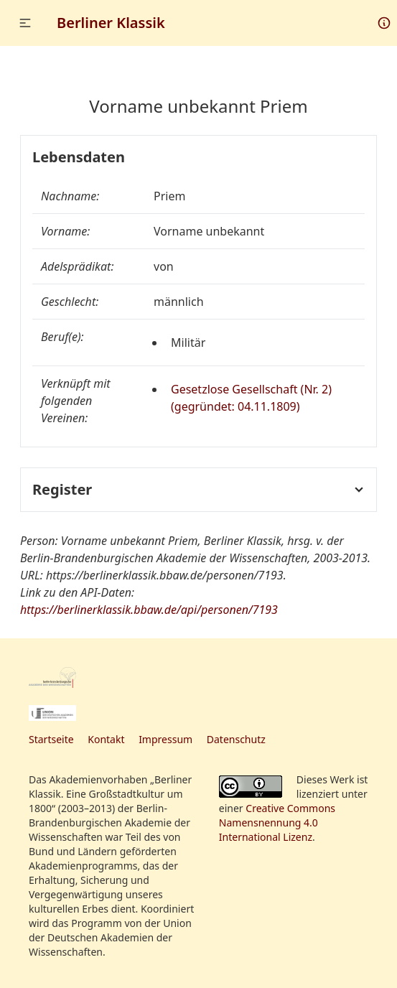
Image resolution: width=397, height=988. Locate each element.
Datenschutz (236, 739)
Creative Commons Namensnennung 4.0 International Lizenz (277, 822)
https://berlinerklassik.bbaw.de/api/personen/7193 (149, 610)
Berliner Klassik (111, 22)
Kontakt (106, 739)
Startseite (51, 739)
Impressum (165, 739)
